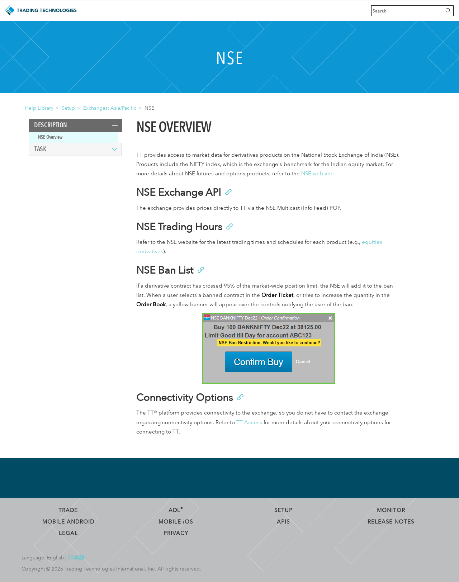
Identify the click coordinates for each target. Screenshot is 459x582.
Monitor (391, 510)
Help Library (39, 108)
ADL (176, 510)
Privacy (176, 533)
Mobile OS (175, 521)
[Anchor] (228, 191)
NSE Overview (50, 137)
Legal (68, 533)
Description (50, 125)
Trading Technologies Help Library (40, 11)
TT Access (249, 422)
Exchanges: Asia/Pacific (109, 108)
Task (40, 149)
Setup (68, 108)
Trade (68, 510)
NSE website (316, 174)
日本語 (76, 557)
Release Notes (391, 521)
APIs (283, 521)
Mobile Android (68, 521)
